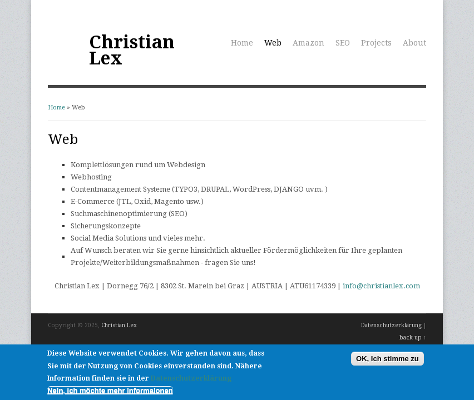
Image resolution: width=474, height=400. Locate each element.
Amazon (308, 42)
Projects (376, 42)
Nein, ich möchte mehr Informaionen (109, 393)
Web (273, 42)
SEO (342, 42)
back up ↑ (412, 337)
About (414, 42)
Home (242, 42)
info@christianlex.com (381, 286)
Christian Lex (132, 50)
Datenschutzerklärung (391, 325)
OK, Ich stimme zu (387, 362)
